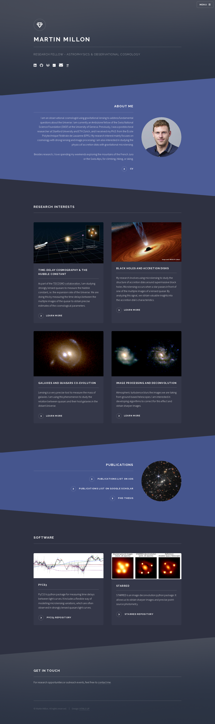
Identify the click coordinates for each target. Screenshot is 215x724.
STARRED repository (138, 614)
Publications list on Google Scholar (105, 488)
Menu (203, 4)
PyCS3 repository (58, 617)
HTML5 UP (84, 708)
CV (131, 168)
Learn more (54, 315)
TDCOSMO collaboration (66, 283)
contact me (104, 682)
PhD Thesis (125, 498)
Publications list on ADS (115, 479)
